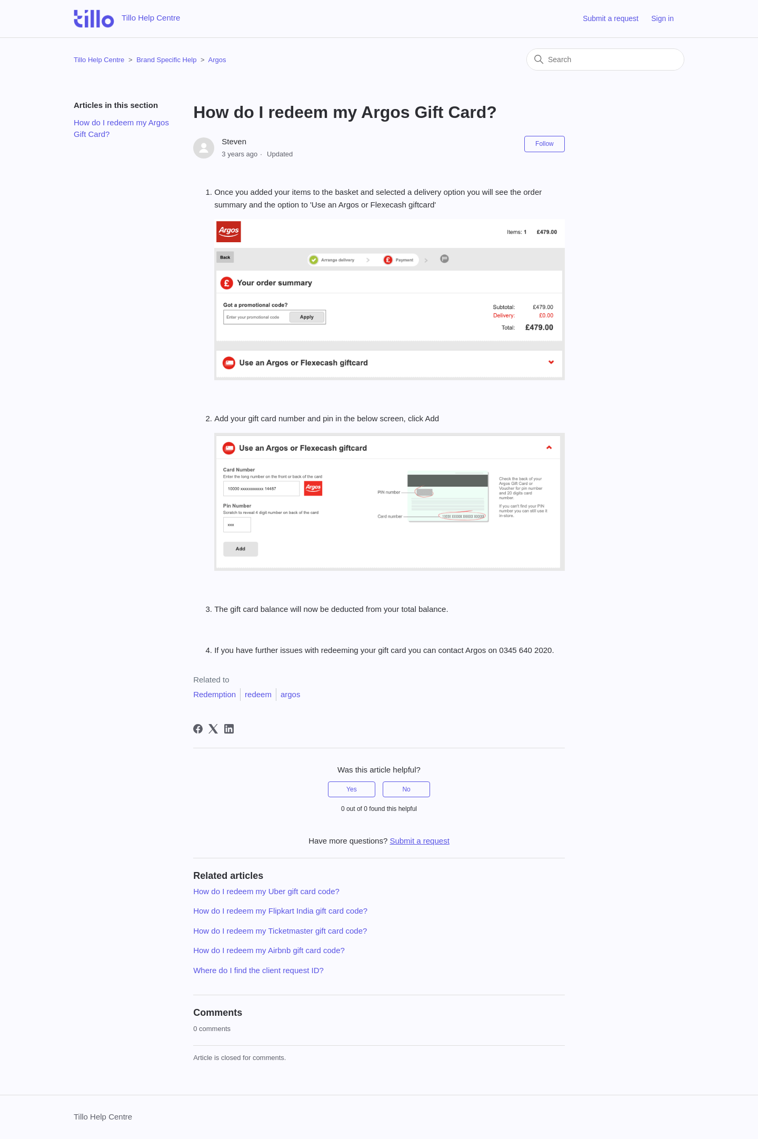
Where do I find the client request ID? (258, 970)
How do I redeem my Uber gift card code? (266, 891)
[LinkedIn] (229, 729)
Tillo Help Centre (99, 60)
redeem (258, 694)
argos (291, 694)
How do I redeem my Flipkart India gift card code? (280, 910)
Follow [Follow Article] (544, 143)
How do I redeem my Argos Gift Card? (121, 128)
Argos (217, 60)
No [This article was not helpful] (406, 789)
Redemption (214, 694)
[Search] (605, 59)
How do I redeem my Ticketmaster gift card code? (280, 930)
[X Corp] (213, 729)
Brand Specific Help (166, 60)
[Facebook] (198, 729)
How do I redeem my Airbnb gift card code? (269, 950)
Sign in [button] (662, 18)
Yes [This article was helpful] (351, 789)
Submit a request (611, 18)
